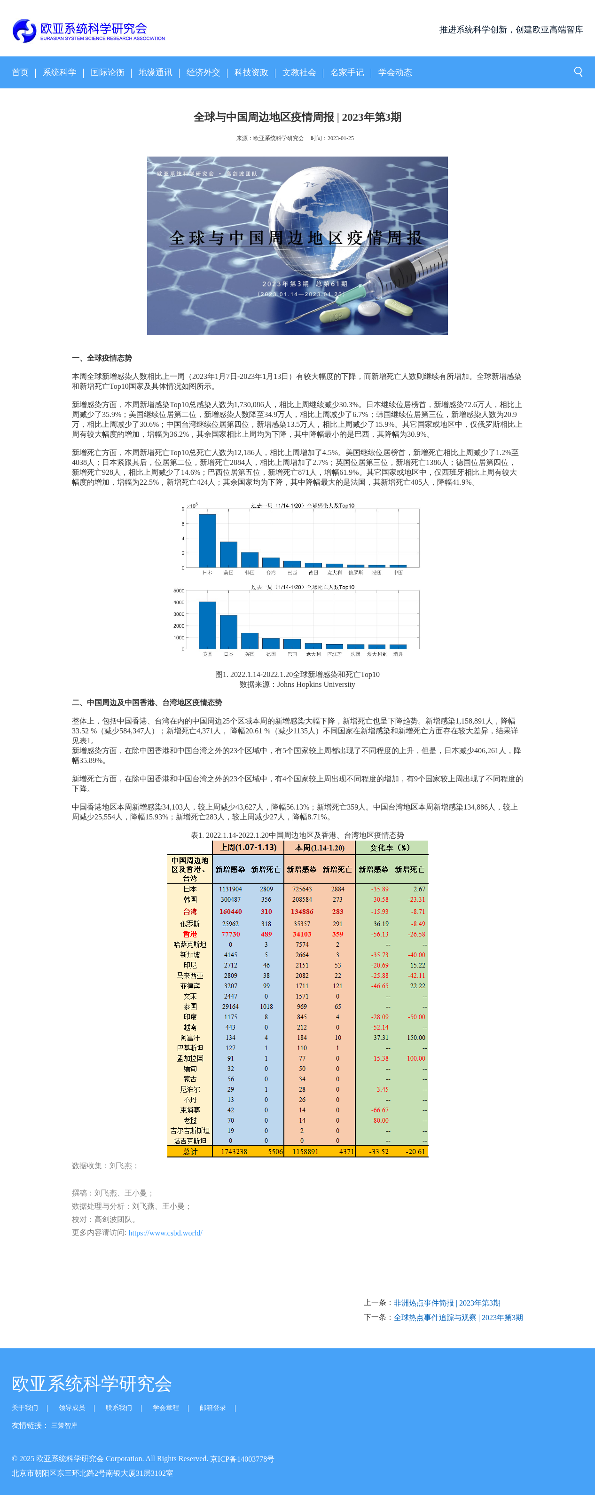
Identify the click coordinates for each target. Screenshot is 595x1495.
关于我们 (25, 1407)
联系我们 (119, 1407)
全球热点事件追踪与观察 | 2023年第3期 (458, 1318)
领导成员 (72, 1407)
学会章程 (166, 1407)
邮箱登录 (213, 1407)
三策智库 (64, 1425)
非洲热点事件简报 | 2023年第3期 (447, 1303)
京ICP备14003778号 (242, 1459)
